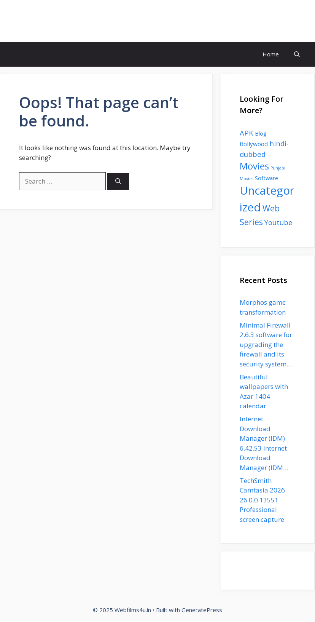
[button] (296, 54)
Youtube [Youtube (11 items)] (278, 222)
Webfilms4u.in (49, 20)
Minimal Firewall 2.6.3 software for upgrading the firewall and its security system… (266, 344)
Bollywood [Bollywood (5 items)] (254, 144)
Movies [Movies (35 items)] (254, 166)
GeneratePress (201, 610)
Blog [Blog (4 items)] (261, 133)
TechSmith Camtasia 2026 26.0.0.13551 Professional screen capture (262, 500)
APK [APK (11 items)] (246, 133)
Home (270, 54)
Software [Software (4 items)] (266, 178)
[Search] (118, 181)
